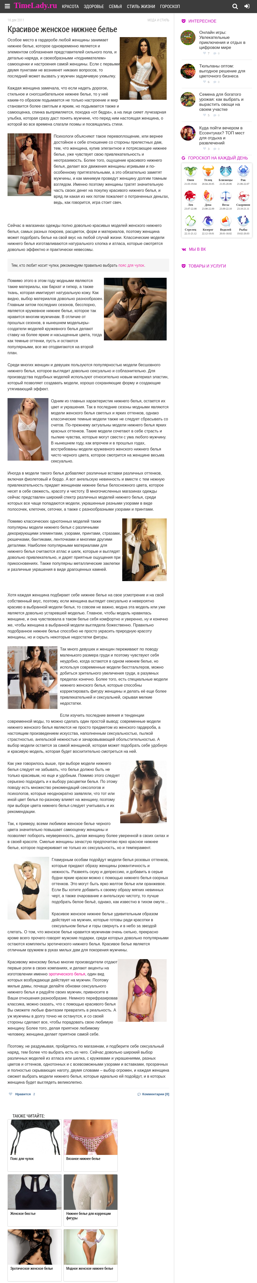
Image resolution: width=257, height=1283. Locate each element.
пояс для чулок (131, 265)
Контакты (121, 1268)
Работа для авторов (164, 1262)
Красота (73, 6)
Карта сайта (158, 1268)
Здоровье (97, 6)
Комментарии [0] (153, 1094)
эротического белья (67, 974)
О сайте (119, 1262)
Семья (118, 6)
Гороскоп (173, 6)
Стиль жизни (144, 6)
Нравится (22, 1094)
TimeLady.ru (35, 5)
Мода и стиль (158, 20)
